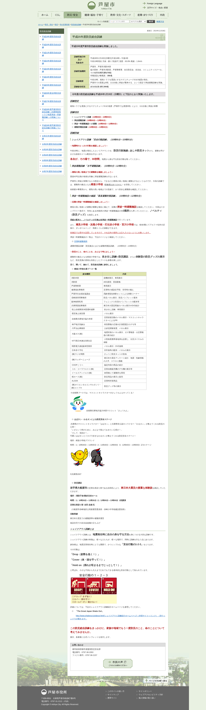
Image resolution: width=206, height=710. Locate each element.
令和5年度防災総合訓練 (52, 160)
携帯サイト (112, 698)
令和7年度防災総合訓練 (52, 171)
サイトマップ (113, 694)
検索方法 (160, 21)
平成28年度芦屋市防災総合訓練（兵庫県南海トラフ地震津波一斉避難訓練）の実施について (51, 114)
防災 (56, 25)
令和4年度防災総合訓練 (52, 155)
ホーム (40, 25)
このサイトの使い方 (115, 691)
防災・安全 (49, 25)
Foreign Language (154, 3)
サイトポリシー (145, 691)
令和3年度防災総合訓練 (52, 149)
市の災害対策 (65, 25)
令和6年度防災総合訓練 (52, 166)
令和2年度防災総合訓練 (52, 144)
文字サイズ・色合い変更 (157, 8)
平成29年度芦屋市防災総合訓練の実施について (51, 128)
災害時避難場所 (80, 241)
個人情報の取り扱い (147, 698)
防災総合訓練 (76, 25)
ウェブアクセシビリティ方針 (151, 694)
